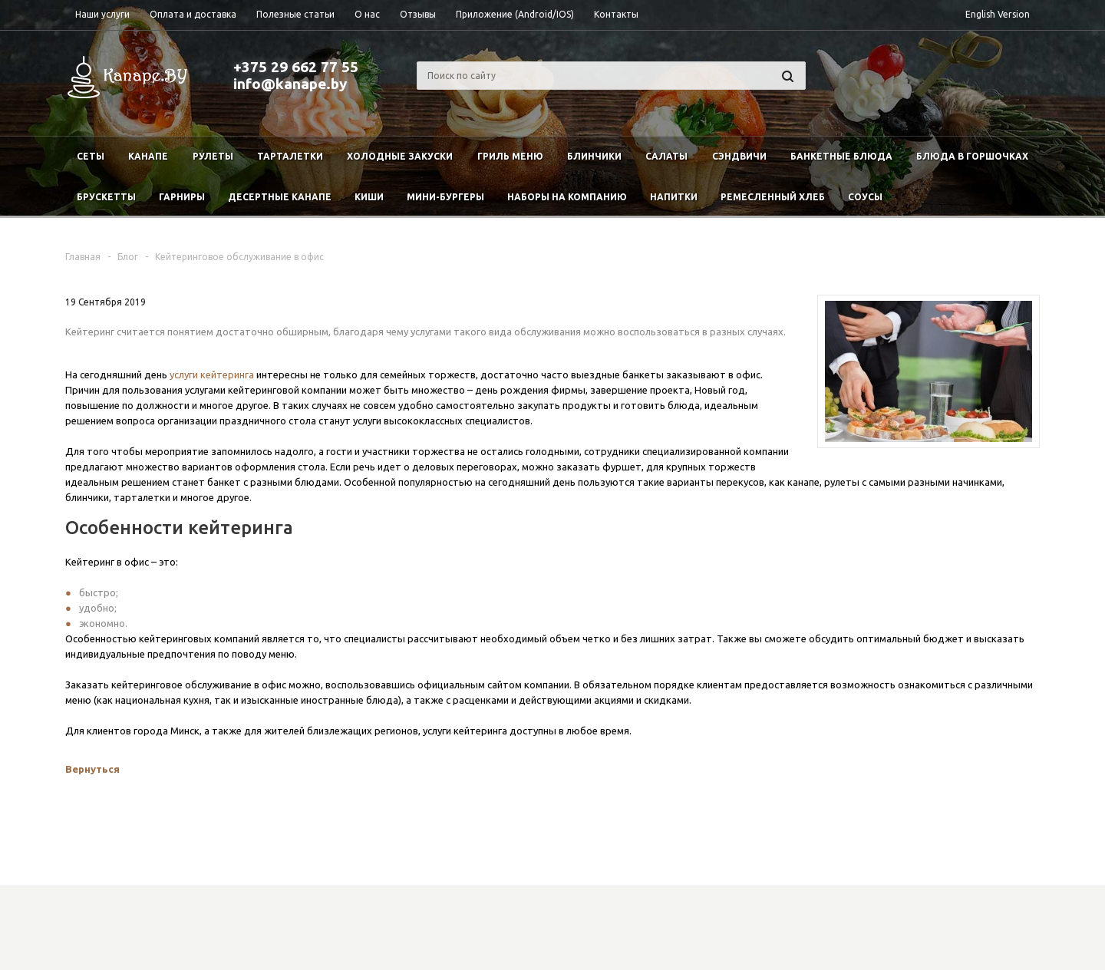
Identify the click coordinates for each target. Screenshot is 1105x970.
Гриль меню (510, 156)
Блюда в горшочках (972, 156)
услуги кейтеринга (212, 374)
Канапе (148, 156)
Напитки (674, 197)
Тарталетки (290, 156)
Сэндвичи (739, 156)
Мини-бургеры (445, 197)
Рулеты (213, 156)
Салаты (666, 156)
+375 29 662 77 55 (295, 66)
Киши (369, 197)
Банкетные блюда (841, 156)
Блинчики (594, 156)
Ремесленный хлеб (773, 197)
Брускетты (106, 197)
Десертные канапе (280, 197)
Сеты (90, 156)
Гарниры (182, 197)
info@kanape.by (290, 83)
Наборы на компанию (567, 197)
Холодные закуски (400, 156)
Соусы (865, 197)
